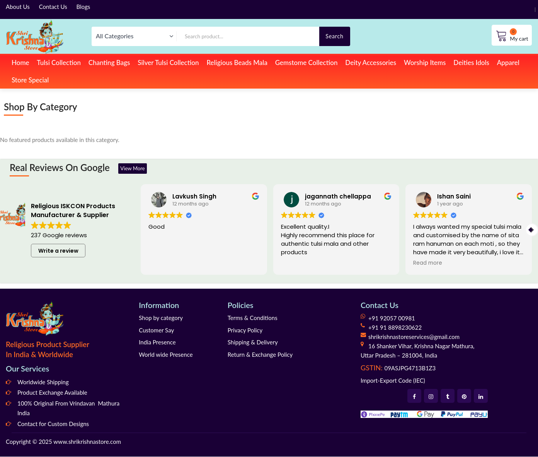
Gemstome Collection (306, 62)
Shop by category (161, 318)
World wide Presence (165, 354)
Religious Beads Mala (236, 62)
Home (20, 62)
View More (136, 168)
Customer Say (156, 330)
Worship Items (425, 62)
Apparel (508, 62)
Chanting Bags (109, 62)
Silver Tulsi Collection (168, 62)
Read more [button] (427, 263)
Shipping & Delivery (253, 342)
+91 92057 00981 (391, 318)
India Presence (157, 342)
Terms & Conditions (253, 318)
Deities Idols (471, 62)
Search (334, 36)
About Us (18, 6)
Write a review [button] (58, 251)
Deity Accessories (370, 62)
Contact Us (53, 6)
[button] (532, 230)
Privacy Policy (245, 330)
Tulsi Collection (59, 62)
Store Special (30, 80)
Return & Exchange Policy (260, 354)
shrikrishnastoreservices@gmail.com (414, 337)
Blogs (83, 6)
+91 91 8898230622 (395, 327)
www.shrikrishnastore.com (87, 441)
